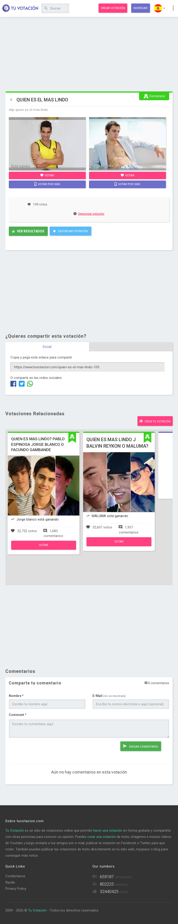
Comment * (17, 715)
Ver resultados (28, 231)
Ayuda (10, 882)
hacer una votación (107, 830)
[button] (160, 8)
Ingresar (141, 8)
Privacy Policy (15, 889)
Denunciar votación (89, 213)
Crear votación (113, 8)
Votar (47, 175)
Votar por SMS (47, 184)
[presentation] (44, 750)
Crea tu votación (155, 420)
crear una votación (101, 837)
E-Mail (108, 696)
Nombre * (16, 696)
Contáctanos (15, 876)
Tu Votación (14, 830)
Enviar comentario (140, 746)
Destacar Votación (70, 231)
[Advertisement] (89, 54)
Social (47, 347)
